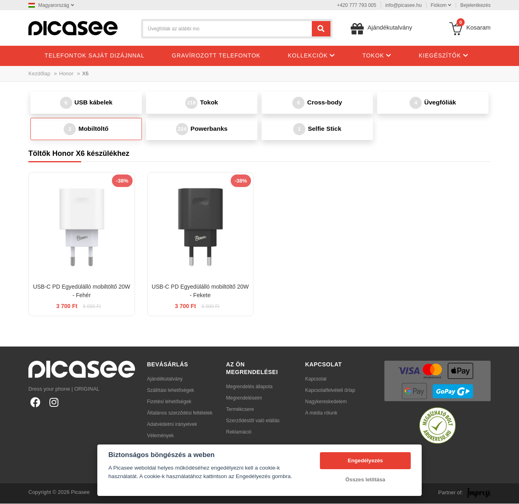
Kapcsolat (316, 379)
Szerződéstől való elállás (253, 421)
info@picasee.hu (403, 5)
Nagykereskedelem (326, 402)
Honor (66, 73)
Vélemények (160, 436)
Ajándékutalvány (165, 379)
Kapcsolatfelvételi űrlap (330, 390)
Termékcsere (240, 410)
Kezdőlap (39, 73)
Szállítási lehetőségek (170, 390)
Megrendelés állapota (249, 387)
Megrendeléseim (244, 398)
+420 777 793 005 (356, 5)
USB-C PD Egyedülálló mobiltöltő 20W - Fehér (81, 291)
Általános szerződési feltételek (179, 413)
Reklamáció (239, 432)
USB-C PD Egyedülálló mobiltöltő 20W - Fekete (200, 291)
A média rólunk (321, 413)
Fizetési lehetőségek (169, 402)
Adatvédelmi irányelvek (172, 424)
